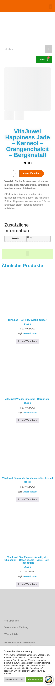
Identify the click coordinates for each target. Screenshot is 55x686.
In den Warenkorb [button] (27, 341)
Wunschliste (11, 634)
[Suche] (48, 49)
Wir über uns (11, 620)
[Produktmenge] (15, 173)
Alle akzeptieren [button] (35, 679)
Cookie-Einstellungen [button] (14, 679)
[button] (50, 6)
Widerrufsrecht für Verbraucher (19, 642)
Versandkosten (30, 333)
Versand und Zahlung (16, 627)
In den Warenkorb (31, 173)
